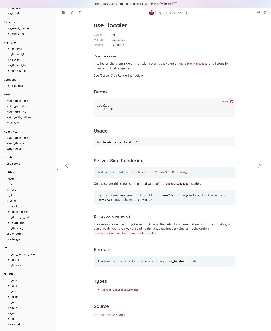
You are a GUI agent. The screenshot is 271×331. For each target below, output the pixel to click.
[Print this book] (259, 12)
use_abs (12, 280)
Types (100, 282)
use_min (12, 308)
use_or (11, 318)
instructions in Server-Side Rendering (160, 174)
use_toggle (13, 239)
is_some (12, 200)
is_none (11, 189)
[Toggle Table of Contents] (63, 12)
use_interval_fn (16, 54)
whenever (13, 122)
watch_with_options (19, 117)
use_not (11, 313)
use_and (12, 285)
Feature (102, 251)
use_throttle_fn (16, 228)
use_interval (14, 49)
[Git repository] (265, 12)
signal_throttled (16, 143)
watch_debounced (18, 101)
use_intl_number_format (22, 254)
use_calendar (15, 85)
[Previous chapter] (66, 165)
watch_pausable (17, 106)
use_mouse (14, 8)
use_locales (14, 265)
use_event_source (18, 28)
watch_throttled (16, 111)
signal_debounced (18, 137)
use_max (12, 302)
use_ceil (12, 291)
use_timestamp (16, 70)
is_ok (10, 195)
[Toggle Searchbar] (80, 12)
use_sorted (13, 163)
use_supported (16, 223)
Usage (100, 132)
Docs (121, 316)
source (227, 102)
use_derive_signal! (18, 217)
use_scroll (13, 13)
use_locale (13, 260)
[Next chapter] (259, 165)
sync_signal (14, 148)
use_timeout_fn (16, 65)
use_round (13, 324)
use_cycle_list (15, 206)
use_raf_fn (13, 60)
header (11, 178)
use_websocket (16, 33)
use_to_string (15, 233)
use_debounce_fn (18, 211)
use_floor (12, 297)
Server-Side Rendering (119, 162)
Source (101, 308)
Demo (100, 92)
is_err (10, 184)
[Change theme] (72, 12)
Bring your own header (113, 218)
